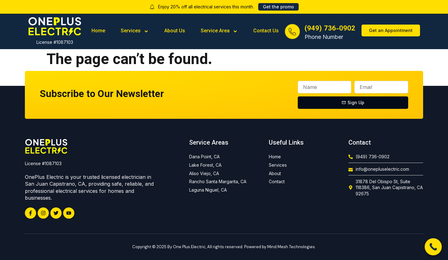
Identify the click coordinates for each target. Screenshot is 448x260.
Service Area (219, 31)
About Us (174, 31)
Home (98, 31)
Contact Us (266, 31)
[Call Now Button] (433, 246)
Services (135, 31)
